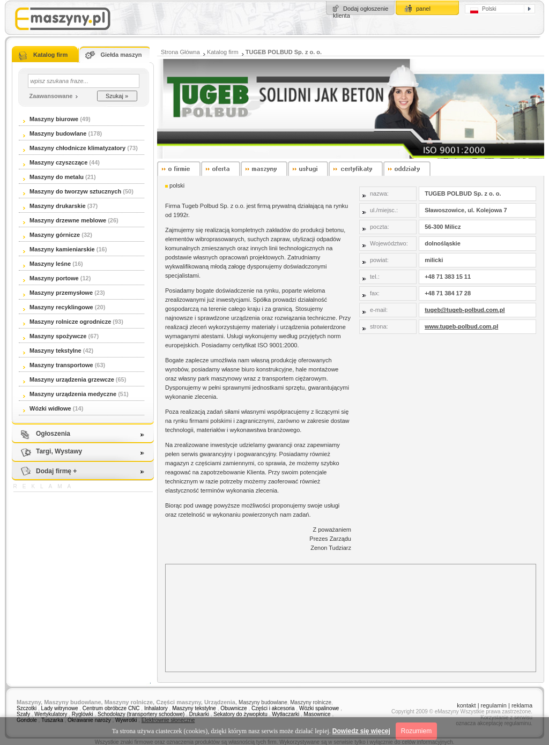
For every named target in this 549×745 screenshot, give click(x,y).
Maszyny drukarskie (54, 206)
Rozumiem (416, 731)
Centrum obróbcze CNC (112, 708)
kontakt (466, 705)
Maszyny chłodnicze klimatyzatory (74, 148)
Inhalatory (156, 708)
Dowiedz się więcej (361, 731)
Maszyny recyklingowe (58, 307)
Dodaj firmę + (56, 471)
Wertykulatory (50, 714)
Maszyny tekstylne (52, 350)
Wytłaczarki (285, 714)
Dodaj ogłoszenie (365, 8)
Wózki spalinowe (319, 708)
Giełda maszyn (121, 54)
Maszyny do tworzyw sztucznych (73, 191)
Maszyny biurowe (50, 119)
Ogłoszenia (53, 433)
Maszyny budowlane (54, 133)
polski (176, 185)
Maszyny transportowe (58, 365)
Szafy (23, 714)
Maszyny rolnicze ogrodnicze (67, 321)
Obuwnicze (233, 708)
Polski (483, 9)
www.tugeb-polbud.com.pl (461, 326)
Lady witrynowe (59, 708)
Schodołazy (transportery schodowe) (141, 714)
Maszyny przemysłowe (58, 292)
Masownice (317, 714)
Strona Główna (180, 52)
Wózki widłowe (47, 408)
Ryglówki (82, 714)
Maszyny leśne (47, 263)
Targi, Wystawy (59, 451)
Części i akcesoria (273, 708)
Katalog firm (50, 54)
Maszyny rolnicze (310, 702)
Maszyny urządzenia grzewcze (68, 379)
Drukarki (199, 714)
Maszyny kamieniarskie (59, 249)
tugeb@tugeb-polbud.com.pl (465, 310)
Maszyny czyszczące (56, 162)
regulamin (494, 705)
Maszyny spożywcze (54, 336)
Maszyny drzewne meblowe (64, 220)
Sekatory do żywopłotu (240, 714)
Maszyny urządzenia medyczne (69, 394)
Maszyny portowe (51, 278)
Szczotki (26, 708)
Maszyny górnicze (51, 235)
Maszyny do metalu (53, 177)
